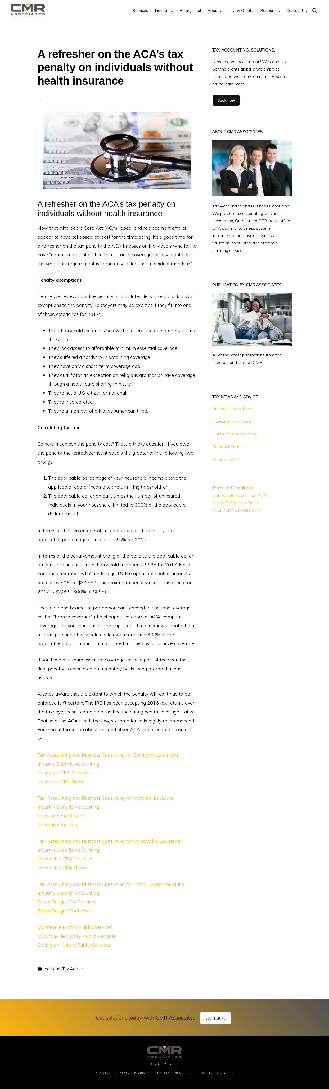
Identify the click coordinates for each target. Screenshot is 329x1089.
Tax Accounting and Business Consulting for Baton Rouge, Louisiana (111, 884)
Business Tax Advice (231, 408)
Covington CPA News (61, 781)
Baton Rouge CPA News (64, 911)
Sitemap (172, 1064)
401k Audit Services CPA (236, 510)
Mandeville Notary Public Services (75, 927)
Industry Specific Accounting (68, 764)
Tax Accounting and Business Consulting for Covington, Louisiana (108, 755)
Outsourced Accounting (234, 434)
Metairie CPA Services (62, 816)
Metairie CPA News (59, 825)
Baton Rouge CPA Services (67, 902)
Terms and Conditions (232, 487)
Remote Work (225, 459)
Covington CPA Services (64, 773)
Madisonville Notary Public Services (77, 936)
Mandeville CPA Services (65, 859)
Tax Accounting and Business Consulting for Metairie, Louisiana (106, 798)
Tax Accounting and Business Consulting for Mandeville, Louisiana (109, 841)
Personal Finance (228, 446)
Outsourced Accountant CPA (240, 495)
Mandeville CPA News (62, 868)
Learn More (215, 1018)
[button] (314, 10)
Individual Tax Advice (63, 968)
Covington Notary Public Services (74, 945)
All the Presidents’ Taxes (235, 502)
